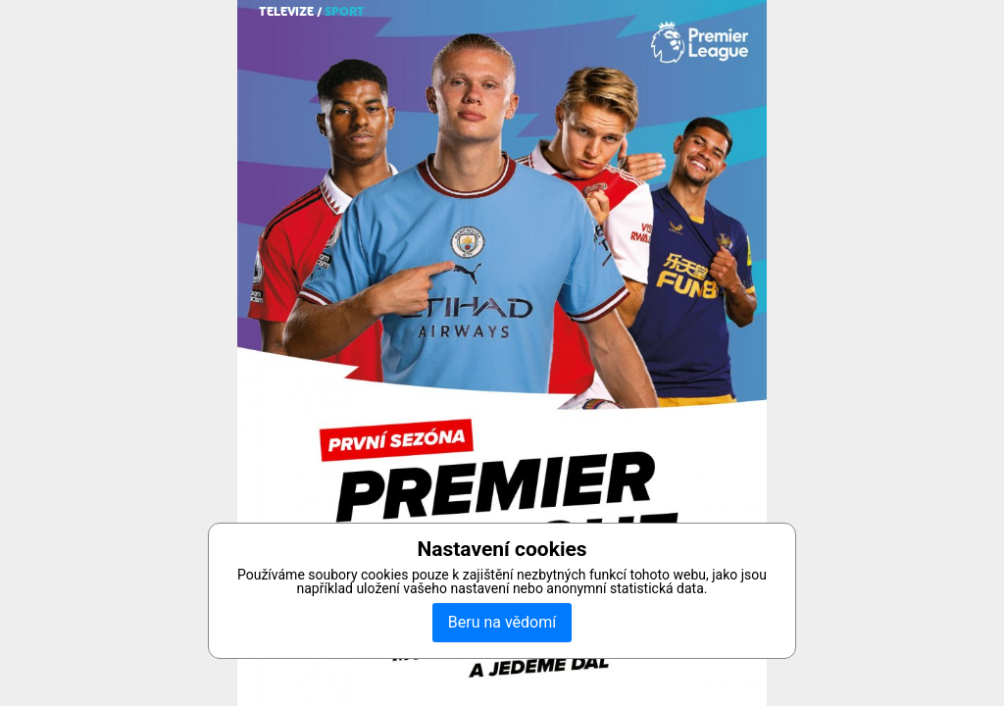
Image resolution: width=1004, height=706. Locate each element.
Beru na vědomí (502, 622)
